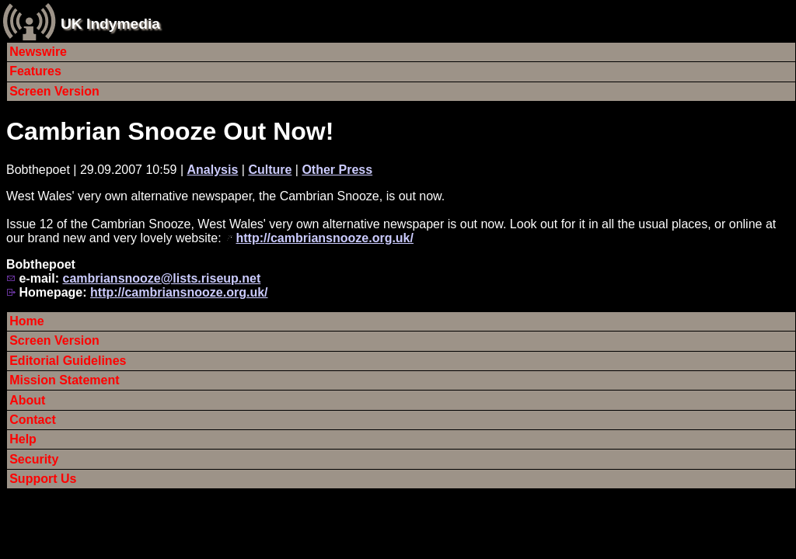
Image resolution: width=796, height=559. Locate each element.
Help (23, 439)
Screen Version (54, 91)
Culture (270, 169)
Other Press (337, 169)
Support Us (42, 478)
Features (35, 71)
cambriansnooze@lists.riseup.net (161, 278)
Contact (32, 419)
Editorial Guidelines (67, 360)
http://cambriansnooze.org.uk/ (325, 238)
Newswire (38, 51)
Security (33, 459)
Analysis (213, 169)
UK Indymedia (110, 24)
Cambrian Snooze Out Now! (169, 131)
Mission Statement (64, 380)
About (27, 400)
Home (26, 321)
